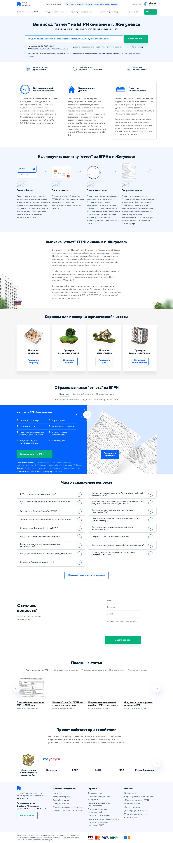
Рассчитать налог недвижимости (103, 819)
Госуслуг (131, 223)
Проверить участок (68, 361)
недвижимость (83, 4)
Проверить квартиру (33, 361)
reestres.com (22, 798)
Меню (149, 12)
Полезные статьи (132, 803)
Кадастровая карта (55, 12)
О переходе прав (105, 394)
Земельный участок (83, 394)
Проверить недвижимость (139, 361)
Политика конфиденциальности (68, 810)
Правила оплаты (61, 803)
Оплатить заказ (131, 817)
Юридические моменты (66, 670)
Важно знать (133, 12)
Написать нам (27, 815)
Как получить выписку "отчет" (115, 47)
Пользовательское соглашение (67, 807)
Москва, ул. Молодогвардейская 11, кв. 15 (49, 49)
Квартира (64, 394)
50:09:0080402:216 (47, 46)
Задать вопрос (122, 640)
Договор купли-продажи (136, 810)
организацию (111, 4)
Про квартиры (116, 670)
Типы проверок (95, 793)
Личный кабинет (153, 4)
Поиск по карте (138, 47)
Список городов (132, 807)
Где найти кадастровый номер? (86, 47)
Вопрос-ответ (131, 793)
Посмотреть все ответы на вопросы (86, 575)
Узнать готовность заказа (136, 814)
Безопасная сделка (137, 670)
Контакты (136, 4)
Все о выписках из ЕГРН (38, 670)
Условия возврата (61, 797)
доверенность (97, 4)
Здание (87, 399)
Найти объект (136, 39)
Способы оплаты (61, 800)
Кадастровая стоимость (82, 12)
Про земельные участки (93, 670)
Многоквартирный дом (106, 399)
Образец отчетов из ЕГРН (136, 800)
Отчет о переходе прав (110, 12)
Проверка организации (99, 815)
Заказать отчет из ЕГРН (32, 454)
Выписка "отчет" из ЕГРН (28, 12)
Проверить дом (104, 361)
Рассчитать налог (54, 4)
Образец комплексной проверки (139, 797)
